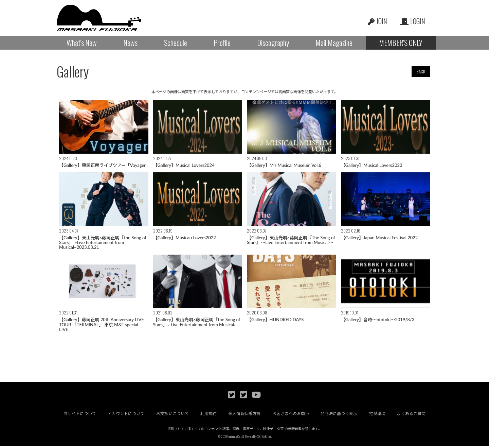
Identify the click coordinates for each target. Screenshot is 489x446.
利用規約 (208, 413)
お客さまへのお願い (291, 413)
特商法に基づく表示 (339, 413)
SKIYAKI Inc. (264, 436)
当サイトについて (79, 413)
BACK (420, 71)
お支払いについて (172, 413)
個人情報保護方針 (244, 413)
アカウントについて (126, 413)
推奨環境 (377, 413)
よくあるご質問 (411, 413)
